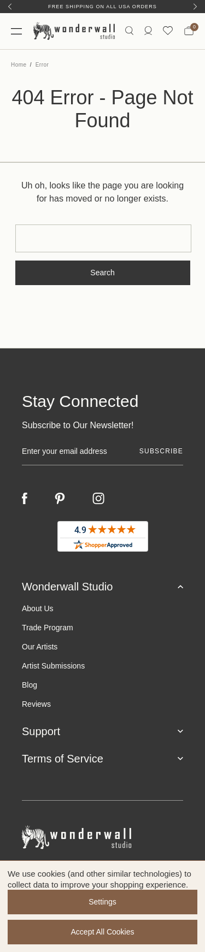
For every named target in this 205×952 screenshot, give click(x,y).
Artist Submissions (53, 665)
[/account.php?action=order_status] (148, 31)
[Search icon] (129, 31)
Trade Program (47, 627)
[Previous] (10, 6)
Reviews (36, 704)
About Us (38, 608)
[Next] (195, 6)
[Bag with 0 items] (189, 31)
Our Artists (39, 646)
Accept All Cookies (102, 931)
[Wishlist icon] (168, 31)
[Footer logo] (102, 837)
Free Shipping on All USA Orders (102, 6)
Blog (29, 685)
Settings (102, 901)
